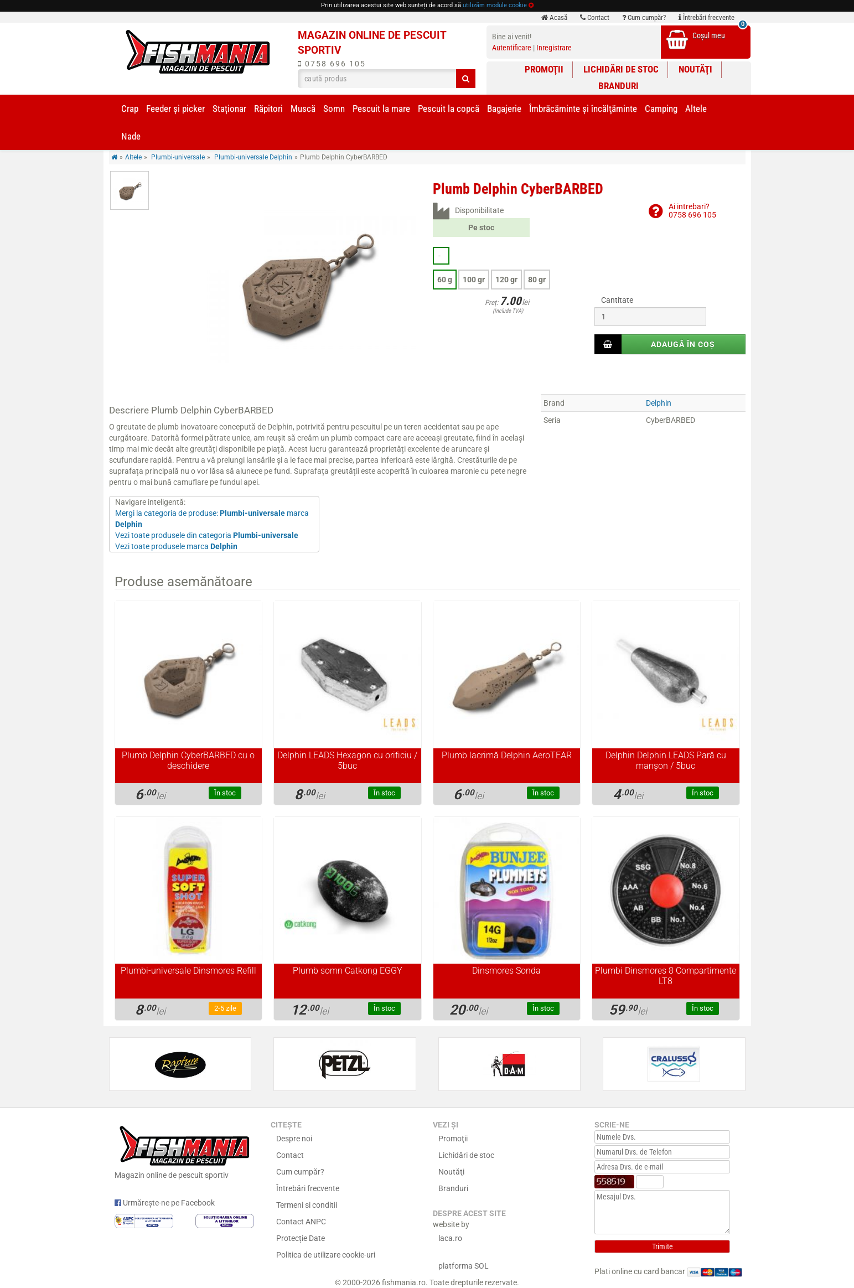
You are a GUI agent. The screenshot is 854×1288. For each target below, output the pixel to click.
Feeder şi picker (175, 108)
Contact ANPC (301, 1221)
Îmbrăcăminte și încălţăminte (583, 108)
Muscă (303, 108)
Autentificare (511, 47)
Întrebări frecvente (706, 17)
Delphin (658, 403)
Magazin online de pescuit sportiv (185, 1151)
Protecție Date (300, 1238)
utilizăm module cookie (495, 5)
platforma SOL (463, 1265)
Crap (129, 108)
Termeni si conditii (306, 1205)
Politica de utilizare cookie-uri (325, 1254)
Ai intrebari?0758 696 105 (692, 210)
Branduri (618, 85)
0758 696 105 (332, 63)
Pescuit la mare (381, 108)
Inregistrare (554, 47)
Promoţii (544, 69)
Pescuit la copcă (448, 108)
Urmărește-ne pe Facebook (165, 1202)
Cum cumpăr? (644, 17)
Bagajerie (504, 108)
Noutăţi (695, 69)
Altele (696, 108)
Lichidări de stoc (621, 69)
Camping (661, 108)
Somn (334, 108)
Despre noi (294, 1138)
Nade (131, 136)
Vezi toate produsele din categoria (206, 535)
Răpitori (268, 108)
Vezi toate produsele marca (176, 546)
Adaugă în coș (683, 344)
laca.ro (450, 1238)
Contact (594, 17)
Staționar (229, 108)
